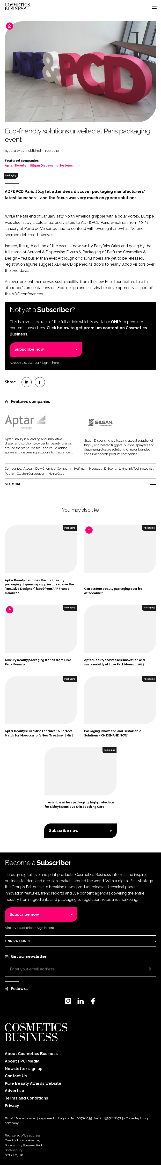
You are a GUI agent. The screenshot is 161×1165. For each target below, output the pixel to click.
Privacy (12, 1105)
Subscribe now (29, 349)
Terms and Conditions (26, 1098)
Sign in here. (50, 362)
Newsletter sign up (24, 1068)
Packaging (10, 175)
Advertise (14, 1090)
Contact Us (16, 1076)
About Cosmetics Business (31, 1053)
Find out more (17, 941)
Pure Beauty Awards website (33, 1083)
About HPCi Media (22, 1061)
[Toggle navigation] (154, 6)
